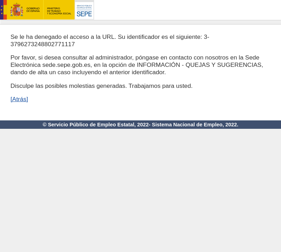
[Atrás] (19, 99)
